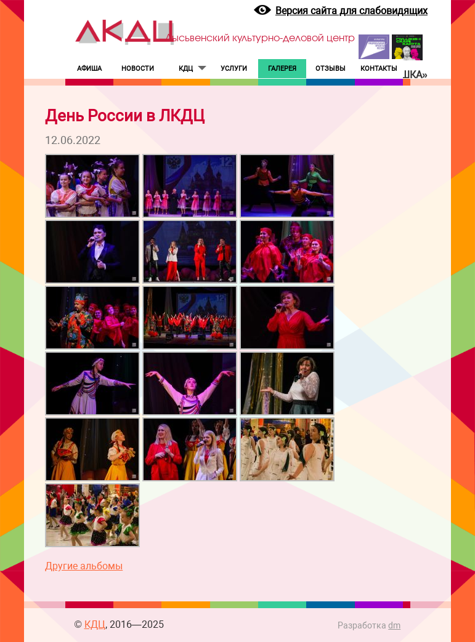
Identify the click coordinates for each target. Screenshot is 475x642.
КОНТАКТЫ (378, 69)
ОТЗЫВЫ (330, 69)
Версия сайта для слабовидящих (351, 11)
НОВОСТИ (137, 69)
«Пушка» (405, 75)
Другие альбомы (84, 566)
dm (394, 625)
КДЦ (186, 69)
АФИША (89, 69)
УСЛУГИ (234, 69)
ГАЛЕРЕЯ (282, 69)
